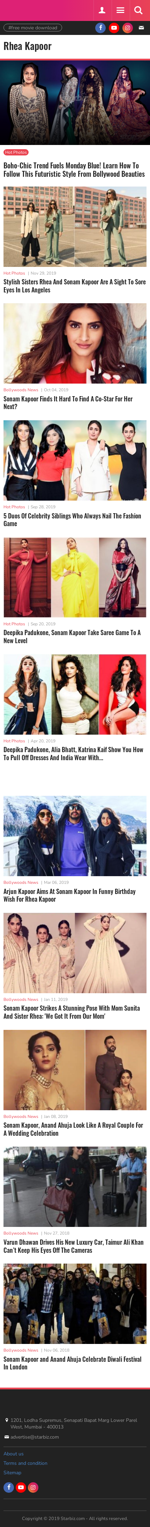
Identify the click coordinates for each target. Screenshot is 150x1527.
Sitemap (12, 1472)
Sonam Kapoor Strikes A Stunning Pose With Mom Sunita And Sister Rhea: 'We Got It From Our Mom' (71, 1011)
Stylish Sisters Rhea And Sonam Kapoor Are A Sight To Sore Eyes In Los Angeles (74, 285)
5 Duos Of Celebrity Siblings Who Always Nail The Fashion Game (72, 519)
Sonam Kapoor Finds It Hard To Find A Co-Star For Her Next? (68, 402)
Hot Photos (16, 152)
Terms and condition (25, 1463)
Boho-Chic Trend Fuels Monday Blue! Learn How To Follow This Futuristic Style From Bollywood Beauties (74, 169)
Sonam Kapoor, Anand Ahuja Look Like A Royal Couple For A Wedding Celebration (73, 1128)
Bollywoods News (20, 390)
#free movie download (32, 27)
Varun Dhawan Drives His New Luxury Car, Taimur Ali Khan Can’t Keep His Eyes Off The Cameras (73, 1246)
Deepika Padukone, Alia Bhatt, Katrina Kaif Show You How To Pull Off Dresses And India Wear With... (73, 753)
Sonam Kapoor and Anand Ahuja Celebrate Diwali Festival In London (72, 1363)
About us (13, 1453)
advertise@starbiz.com (34, 1437)
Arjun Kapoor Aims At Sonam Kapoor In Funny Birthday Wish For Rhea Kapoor (69, 895)
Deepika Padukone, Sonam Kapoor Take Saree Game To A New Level (72, 636)
